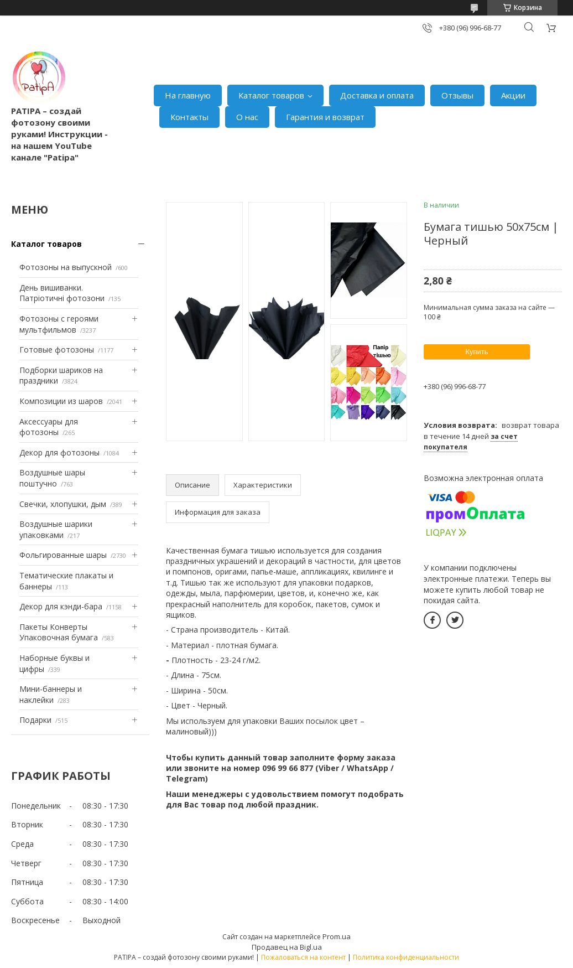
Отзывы (457, 95)
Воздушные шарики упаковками (55, 529)
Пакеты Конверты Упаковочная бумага (58, 632)
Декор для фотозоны (59, 452)
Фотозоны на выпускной (65, 267)
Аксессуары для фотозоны (48, 427)
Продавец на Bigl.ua (287, 947)
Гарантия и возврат (325, 116)
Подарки (35, 720)
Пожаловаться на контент (303, 957)
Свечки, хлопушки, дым (62, 504)
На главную (188, 95)
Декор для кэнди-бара (60, 606)
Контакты (189, 116)
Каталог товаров (271, 95)
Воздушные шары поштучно (52, 478)
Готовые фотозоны (56, 349)
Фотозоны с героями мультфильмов (58, 324)
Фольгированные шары (63, 555)
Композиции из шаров (61, 401)
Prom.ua (336, 936)
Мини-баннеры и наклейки (50, 694)
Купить (476, 352)
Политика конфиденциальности (406, 957)
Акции (513, 95)
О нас (247, 116)
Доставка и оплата (377, 95)
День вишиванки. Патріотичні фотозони (62, 293)
